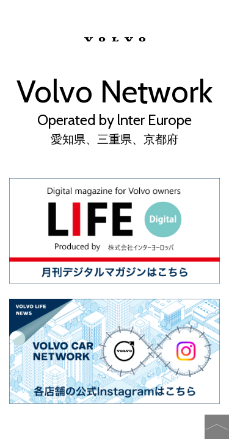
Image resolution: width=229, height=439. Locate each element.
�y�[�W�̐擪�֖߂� (217, 427)
